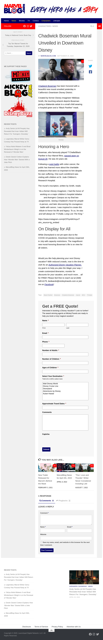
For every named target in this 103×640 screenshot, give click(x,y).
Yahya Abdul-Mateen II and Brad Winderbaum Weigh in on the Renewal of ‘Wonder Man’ (17, 149)
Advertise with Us (74, 627)
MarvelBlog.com (48, 56)
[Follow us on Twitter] (31, 26)
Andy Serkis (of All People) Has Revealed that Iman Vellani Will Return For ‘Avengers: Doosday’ (16, 131)
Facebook (48, 284)
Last (67, 328)
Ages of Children (50, 368)
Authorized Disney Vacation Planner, (65, 265)
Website (43, 534)
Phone (45, 342)
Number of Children (51, 359)
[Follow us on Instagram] (28, 26)
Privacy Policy (57, 627)
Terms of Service (41, 627)
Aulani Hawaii (65, 393)
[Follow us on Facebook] (24, 26)
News (14, 21)
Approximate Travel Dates (54, 404)
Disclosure (26, 627)
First (44, 328)
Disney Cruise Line (65, 386)
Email (45, 333)
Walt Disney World (65, 383)
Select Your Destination (53, 376)
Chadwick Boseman (47, 86)
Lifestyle (56, 21)
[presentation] (57, 440)
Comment (44, 513)
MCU (83, 295)
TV (29, 21)
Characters (46, 21)
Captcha (45, 434)
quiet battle (54, 164)
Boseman (57, 295)
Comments (47, 412)
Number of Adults (50, 350)
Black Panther (48, 295)
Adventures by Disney (65, 391)
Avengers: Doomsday (78, 586)
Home (6, 21)
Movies (22, 21)
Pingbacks (63, 501)
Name (45, 321)
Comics (36, 21)
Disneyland (65, 388)
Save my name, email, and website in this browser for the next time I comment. (65, 543)
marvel (78, 295)
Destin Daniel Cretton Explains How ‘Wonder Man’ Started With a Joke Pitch (17, 159)
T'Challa (89, 295)
